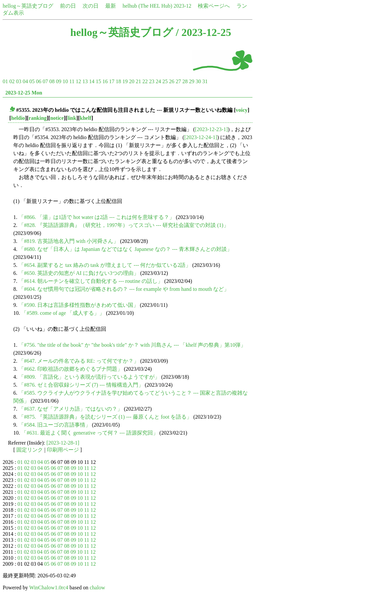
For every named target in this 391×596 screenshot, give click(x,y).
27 (178, 81)
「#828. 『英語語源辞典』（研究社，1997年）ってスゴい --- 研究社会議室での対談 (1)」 (124, 225)
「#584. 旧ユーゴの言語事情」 (55, 425)
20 (131, 81)
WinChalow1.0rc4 (48, 587)
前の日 (68, 6)
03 (18, 81)
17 (111, 81)
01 (5, 81)
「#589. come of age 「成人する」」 (63, 313)
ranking (38, 118)
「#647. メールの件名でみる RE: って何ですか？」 (79, 361)
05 (32, 81)
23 (151, 81)
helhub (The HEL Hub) (147, 6)
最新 (110, 6)
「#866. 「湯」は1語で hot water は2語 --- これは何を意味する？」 (97, 217)
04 (25, 81)
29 (191, 81)
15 (98, 81)
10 (65, 81)
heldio (18, 118)
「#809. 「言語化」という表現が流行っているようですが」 (89, 377)
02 (12, 81)
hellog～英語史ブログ (28, 6)
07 (45, 81)
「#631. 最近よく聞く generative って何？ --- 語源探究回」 (89, 433)
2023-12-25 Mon (23, 93)
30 (198, 81)
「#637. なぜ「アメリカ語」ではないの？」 (71, 409)
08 (52, 81)
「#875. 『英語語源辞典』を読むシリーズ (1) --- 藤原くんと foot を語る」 (105, 417)
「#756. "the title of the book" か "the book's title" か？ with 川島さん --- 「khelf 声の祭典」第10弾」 (132, 345)
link (71, 118)
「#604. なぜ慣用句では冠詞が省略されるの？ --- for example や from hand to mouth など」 (124, 289)
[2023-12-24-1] (200, 137)
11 (71, 81)
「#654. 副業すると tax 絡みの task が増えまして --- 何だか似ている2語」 (105, 265)
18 (118, 81)
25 (165, 81)
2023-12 (182, 6)
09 (58, 81)
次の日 (91, 6)
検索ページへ (214, 6)
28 (185, 81)
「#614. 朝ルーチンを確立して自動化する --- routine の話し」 (91, 281)
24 (158, 81)
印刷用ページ (63, 450)
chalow (97, 587)
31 (204, 81)
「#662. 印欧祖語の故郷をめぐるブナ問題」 (71, 369)
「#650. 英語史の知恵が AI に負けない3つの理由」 (79, 273)
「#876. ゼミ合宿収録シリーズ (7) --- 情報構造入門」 (81, 385)
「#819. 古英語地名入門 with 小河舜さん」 (69, 241)
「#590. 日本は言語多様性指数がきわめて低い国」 (79, 305)
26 (171, 81)
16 (105, 81)
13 (85, 81)
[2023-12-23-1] (211, 129)
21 (138, 81)
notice (57, 118)
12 (78, 81)
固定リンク (29, 450)
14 (91, 81)
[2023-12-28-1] (63, 443)
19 (125, 81)
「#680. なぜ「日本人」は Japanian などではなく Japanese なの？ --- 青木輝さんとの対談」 (125, 249)
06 (38, 81)
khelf (86, 118)
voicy (242, 110)
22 (145, 81)
